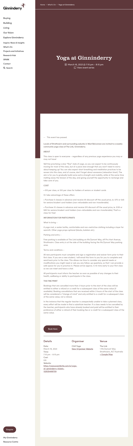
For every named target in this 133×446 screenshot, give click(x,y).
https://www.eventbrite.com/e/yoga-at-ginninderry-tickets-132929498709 (60, 368)
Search (8, 68)
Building (7, 23)
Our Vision (8, 32)
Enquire (9, 429)
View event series (85, 67)
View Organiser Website (82, 348)
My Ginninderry (10, 437)
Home (42, 4)
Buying (6, 18)
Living (6, 27)
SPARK (6, 59)
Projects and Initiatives (13, 51)
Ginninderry (14, 6)
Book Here (52, 328)
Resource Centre (10, 442)
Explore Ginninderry (13, 37)
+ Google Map (106, 354)
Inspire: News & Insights (13, 43)
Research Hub (9, 55)
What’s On (7, 47)
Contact (6, 64)
